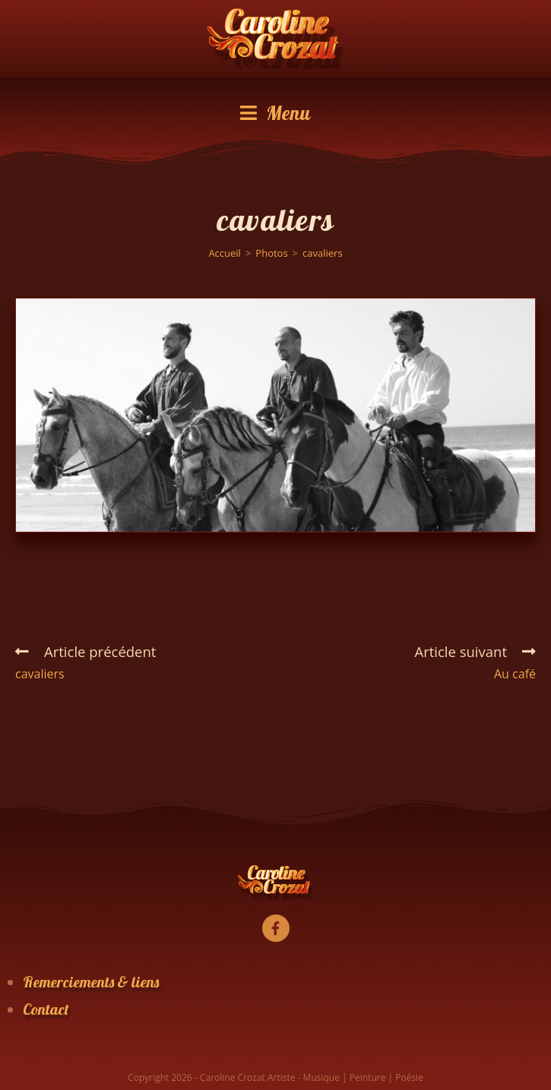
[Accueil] (224, 253)
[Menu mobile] (275, 113)
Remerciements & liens (91, 981)
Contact (46, 1009)
